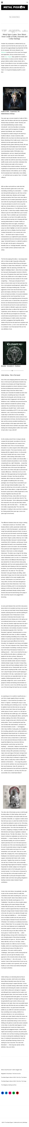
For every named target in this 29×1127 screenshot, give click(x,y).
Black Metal (15, 30)
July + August (8, 56)
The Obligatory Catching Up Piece (8, 1085)
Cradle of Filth (12, 31)
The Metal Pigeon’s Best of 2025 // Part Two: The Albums (14, 1077)
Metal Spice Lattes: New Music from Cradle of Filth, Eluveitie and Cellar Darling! (14, 36)
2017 (10, 30)
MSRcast (3, 52)
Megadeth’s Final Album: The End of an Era (11, 1073)
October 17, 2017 (4, 31)
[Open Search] (27, 2)
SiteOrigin (25, 1122)
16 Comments (25, 31)
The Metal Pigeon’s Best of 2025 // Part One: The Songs (13, 1081)
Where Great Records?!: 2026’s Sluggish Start (11, 1069)
